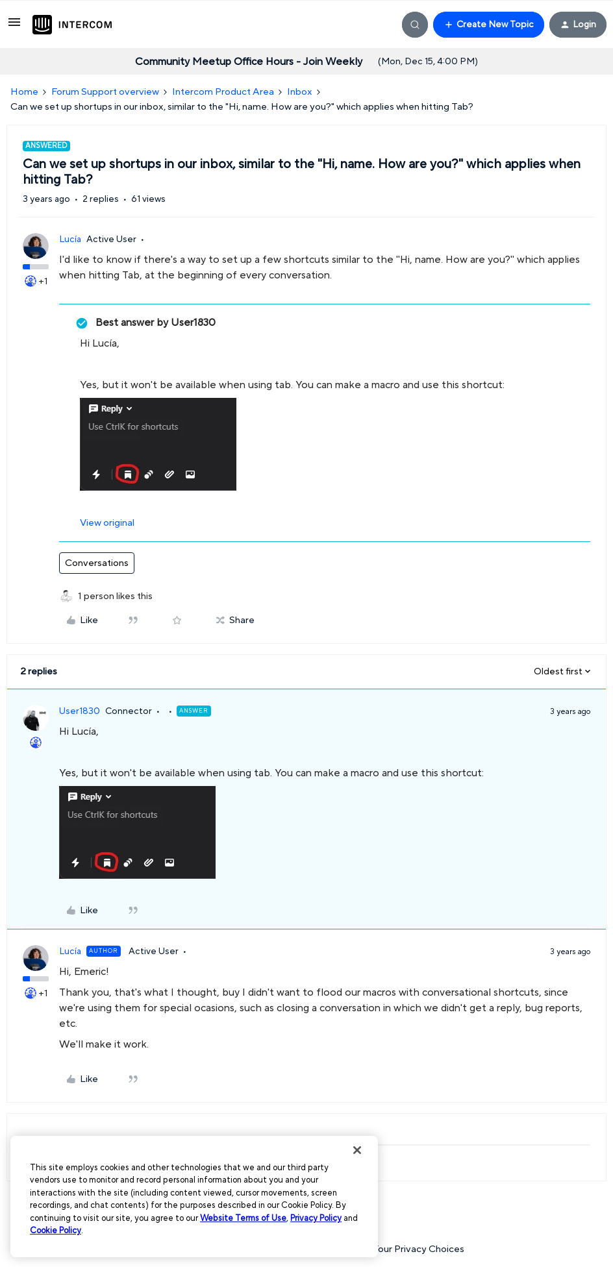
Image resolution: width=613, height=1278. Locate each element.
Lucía (70, 239)
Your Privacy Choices (411, 1249)
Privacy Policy (316, 1218)
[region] (194, 1196)
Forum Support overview (105, 92)
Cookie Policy (55, 1230)
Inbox (299, 92)
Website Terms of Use (243, 1218)
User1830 (79, 711)
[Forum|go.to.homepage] (72, 25)
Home (24, 92)
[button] (14, 27)
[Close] (357, 1150)
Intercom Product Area (223, 92)
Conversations (97, 563)
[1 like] (115, 596)
